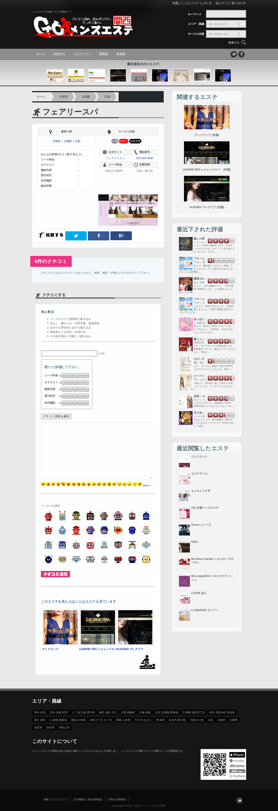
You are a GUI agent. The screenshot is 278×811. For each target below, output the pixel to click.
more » (147, 485)
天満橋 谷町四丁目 (193, 712)
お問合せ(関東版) (116, 799)
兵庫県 (234, 720)
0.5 (63, 375)
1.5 (68, 375)
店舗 (114, 141)
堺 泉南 (160, 720)
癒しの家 (199, 238)
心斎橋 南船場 (58, 720)
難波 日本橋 (78, 720)
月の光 (198, 412)
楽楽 (196, 396)
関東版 (103, 54)
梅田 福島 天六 (108, 712)
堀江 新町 (40, 720)
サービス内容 (196, 34)
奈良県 (50, 727)
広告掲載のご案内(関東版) (87, 799)
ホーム (40, 54)
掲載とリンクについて (56, 799)
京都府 (63, 96)
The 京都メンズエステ (205, 507)
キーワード (194, 14)
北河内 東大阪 (177, 720)
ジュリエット (199, 456)
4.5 (85, 375)
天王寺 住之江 (143, 720)
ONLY (195, 541)
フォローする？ (239, 800)
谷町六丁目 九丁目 (100, 720)
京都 (107, 96)
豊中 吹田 (40, 712)
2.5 (74, 375)
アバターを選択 (50, 506)
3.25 (78, 375)
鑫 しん (198, 339)
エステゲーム (199, 473)
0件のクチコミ (51, 261)
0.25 (62, 375)
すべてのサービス (219, 34)
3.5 (79, 375)
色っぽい (199, 319)
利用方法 (59, 54)
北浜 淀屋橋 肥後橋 (166, 712)
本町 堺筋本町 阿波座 (222, 712)
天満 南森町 (128, 712)
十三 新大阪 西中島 (83, 712)
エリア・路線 (196, 24)
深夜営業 (135, 141)
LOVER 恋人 (199, 593)
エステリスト (82, 54)
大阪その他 (197, 720)
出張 (210, 720)
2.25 (73, 375)
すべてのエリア (218, 24)
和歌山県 (64, 727)
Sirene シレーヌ (201, 524)
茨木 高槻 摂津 (59, 712)
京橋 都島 (145, 712)
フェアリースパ (70, 112)
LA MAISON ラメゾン (204, 610)
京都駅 (86, 96)
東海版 (120, 54)
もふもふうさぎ (200, 490)
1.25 (68, 375)
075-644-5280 (144, 158)
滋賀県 (38, 727)
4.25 (84, 375)
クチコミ (129, 272)
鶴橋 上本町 (123, 720)
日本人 (124, 141)
